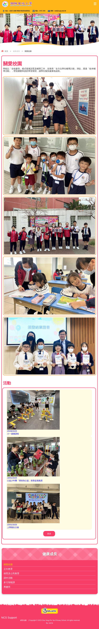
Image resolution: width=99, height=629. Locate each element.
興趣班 (7, 587)
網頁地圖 (23, 620)
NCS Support (9, 617)
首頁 (6, 51)
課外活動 (8, 578)
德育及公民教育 (11, 573)
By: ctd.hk (49, 623)
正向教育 (8, 569)
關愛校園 (8, 564)
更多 (49, 534)
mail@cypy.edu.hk (60, 11)
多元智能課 (9, 582)
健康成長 (16, 51)
